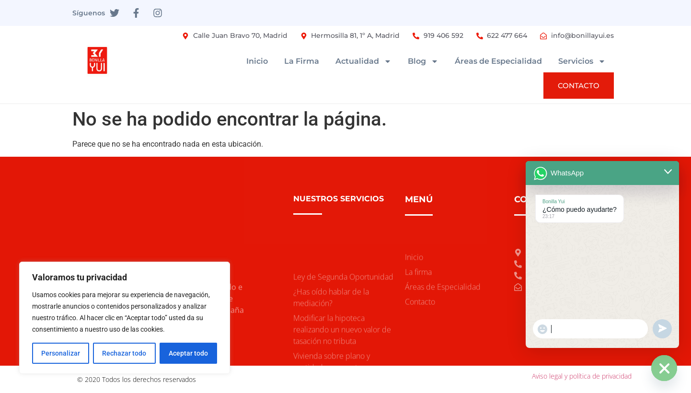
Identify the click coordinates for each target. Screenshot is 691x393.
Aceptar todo (188, 353)
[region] (124, 318)
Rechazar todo (124, 353)
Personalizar (60, 353)
